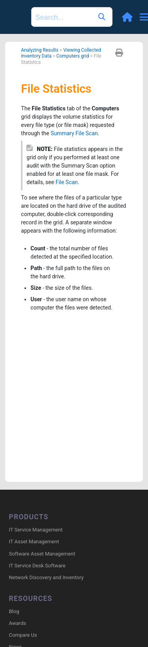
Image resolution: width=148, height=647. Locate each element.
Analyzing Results (39, 50)
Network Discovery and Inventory (46, 577)
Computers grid (72, 56)
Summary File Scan (74, 133)
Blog (14, 611)
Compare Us (23, 635)
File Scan (67, 182)
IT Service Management (36, 530)
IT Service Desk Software (37, 566)
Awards (17, 623)
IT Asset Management (34, 541)
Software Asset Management (42, 554)
